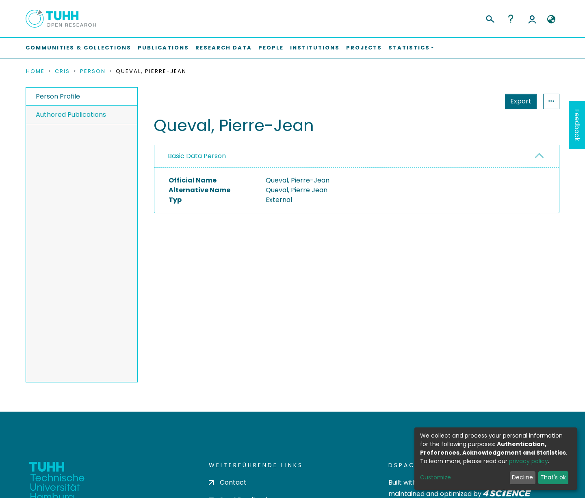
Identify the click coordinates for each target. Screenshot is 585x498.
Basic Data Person (197, 156)
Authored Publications (71, 114)
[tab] (356, 156)
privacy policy (528, 461)
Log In (532, 18)
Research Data (223, 48)
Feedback (577, 125)
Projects (364, 48)
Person (93, 71)
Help (510, 18)
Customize (435, 477)
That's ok (553, 477)
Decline (522, 477)
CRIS (62, 71)
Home (35, 71)
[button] (551, 19)
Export (520, 101)
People (271, 48)
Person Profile (58, 96)
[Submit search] (490, 18)
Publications (163, 48)
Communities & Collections (78, 48)
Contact (228, 482)
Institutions (315, 48)
